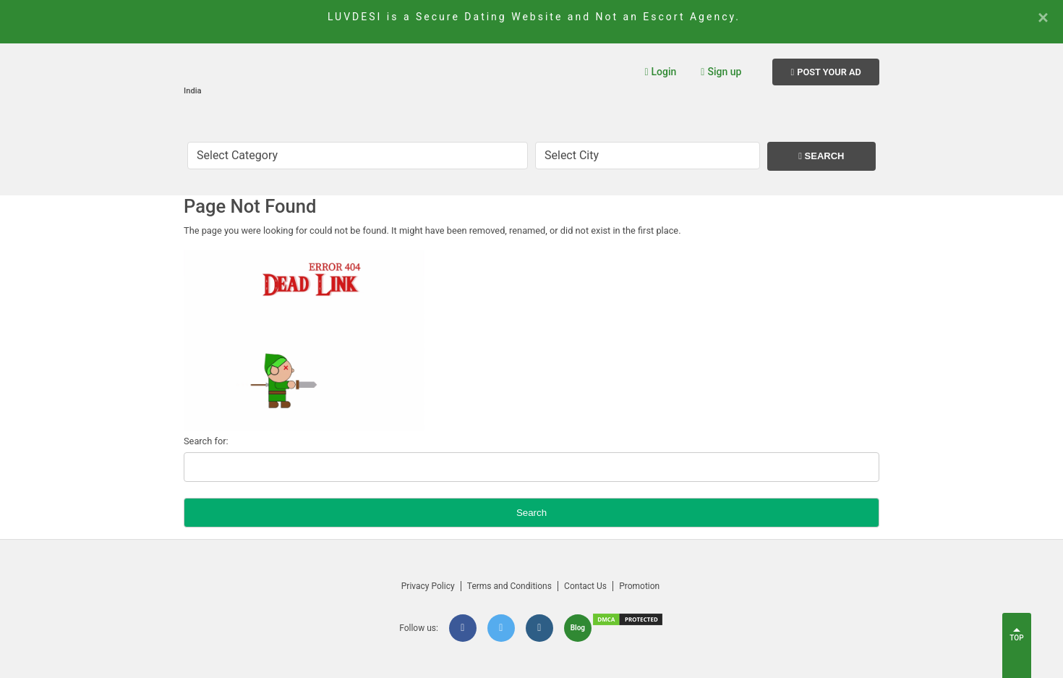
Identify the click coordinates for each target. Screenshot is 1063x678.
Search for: (206, 441)
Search (821, 156)
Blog (578, 628)
